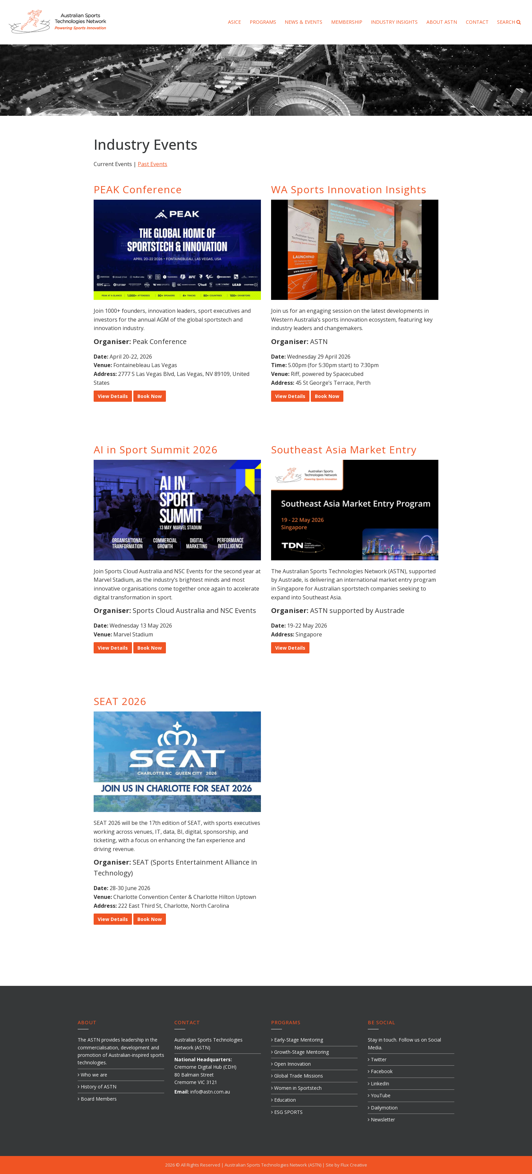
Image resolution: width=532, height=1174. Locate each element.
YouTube (379, 1095)
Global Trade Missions (297, 1075)
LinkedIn (378, 1083)
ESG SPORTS (287, 1112)
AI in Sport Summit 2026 (155, 449)
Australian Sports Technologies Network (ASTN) (273, 1165)
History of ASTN (97, 1086)
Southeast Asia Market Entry (344, 449)
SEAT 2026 (120, 701)
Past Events (152, 164)
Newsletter (381, 1119)
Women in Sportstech (296, 1088)
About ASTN (441, 22)
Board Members (97, 1099)
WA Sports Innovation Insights (348, 189)
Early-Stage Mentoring (297, 1039)
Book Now (149, 396)
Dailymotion (383, 1107)
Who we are (92, 1074)
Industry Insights (394, 22)
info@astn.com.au (210, 1091)
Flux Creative (354, 1165)
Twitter (377, 1059)
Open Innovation (291, 1064)
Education (283, 1100)
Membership (346, 22)
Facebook (380, 1071)
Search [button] (509, 22)
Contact (477, 22)
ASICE (234, 22)
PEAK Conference (138, 189)
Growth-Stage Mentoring (300, 1052)
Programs (263, 22)
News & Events (303, 22)
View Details (113, 396)
